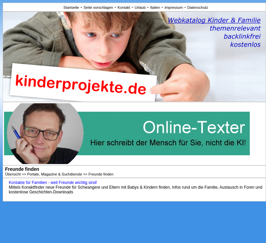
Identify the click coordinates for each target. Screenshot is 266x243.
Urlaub (140, 7)
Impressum (173, 7)
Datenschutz (197, 7)
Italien (155, 7)
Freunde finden (100, 174)
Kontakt (123, 7)
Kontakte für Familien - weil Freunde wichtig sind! (53, 182)
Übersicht (13, 174)
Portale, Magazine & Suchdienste (54, 174)
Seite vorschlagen (98, 7)
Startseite (71, 7)
